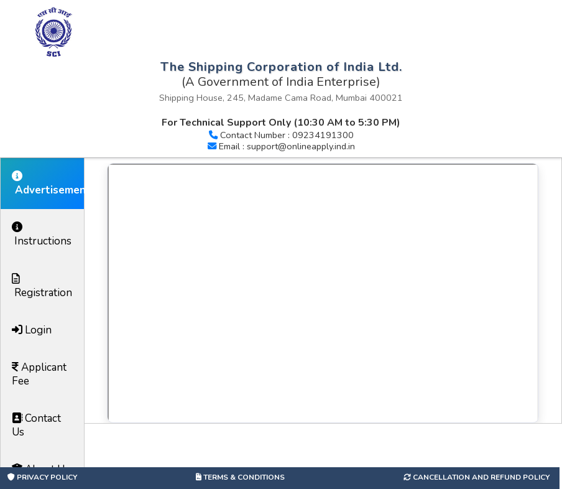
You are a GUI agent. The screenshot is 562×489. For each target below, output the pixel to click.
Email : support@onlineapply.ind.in (287, 146)
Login (32, 330)
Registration (42, 286)
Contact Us (36, 425)
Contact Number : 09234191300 (287, 135)
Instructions (41, 234)
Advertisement (48, 183)
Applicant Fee (39, 374)
